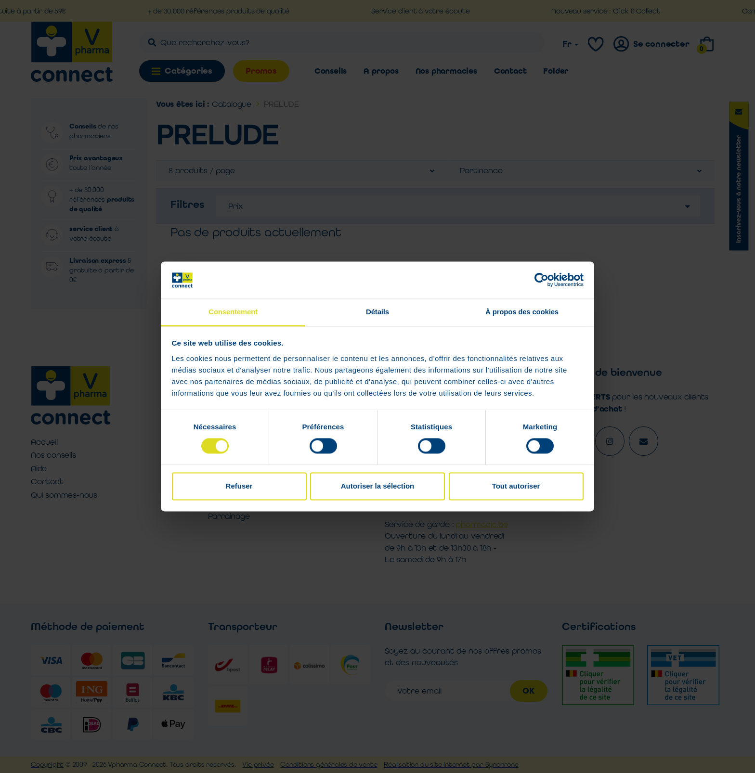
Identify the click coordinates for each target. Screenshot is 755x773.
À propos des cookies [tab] (522, 312)
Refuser (239, 486)
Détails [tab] (377, 312)
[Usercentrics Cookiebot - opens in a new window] (541, 280)
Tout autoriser (516, 486)
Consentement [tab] (233, 312)
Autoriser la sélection (378, 486)
